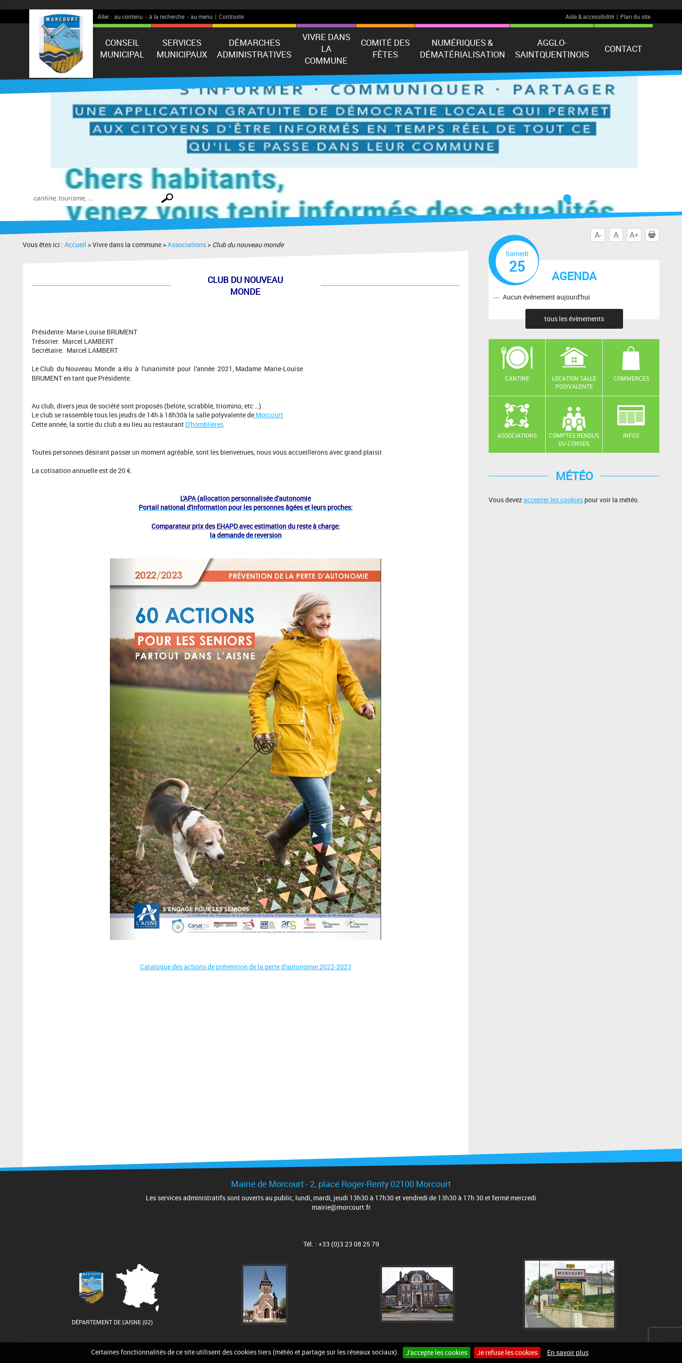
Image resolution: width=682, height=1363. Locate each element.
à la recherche (166, 16)
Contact (623, 48)
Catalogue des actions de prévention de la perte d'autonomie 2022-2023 (245, 966)
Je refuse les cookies (507, 1352)
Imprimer (653, 235)
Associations (186, 244)
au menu (202, 16)
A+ (634, 235)
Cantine (517, 378)
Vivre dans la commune (326, 48)
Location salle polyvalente (574, 382)
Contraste (231, 16)
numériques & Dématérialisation (462, 48)
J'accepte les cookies (436, 1352)
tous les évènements (574, 318)
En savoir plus (568, 1352)
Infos (631, 435)
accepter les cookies (553, 499)
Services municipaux (182, 48)
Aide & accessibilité (590, 16)
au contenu (128, 16)
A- (598, 235)
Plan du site (635, 16)
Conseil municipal (122, 48)
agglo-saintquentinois (552, 48)
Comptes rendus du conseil (574, 439)
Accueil (75, 244)
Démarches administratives (254, 48)
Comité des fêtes (385, 48)
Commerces (631, 378)
